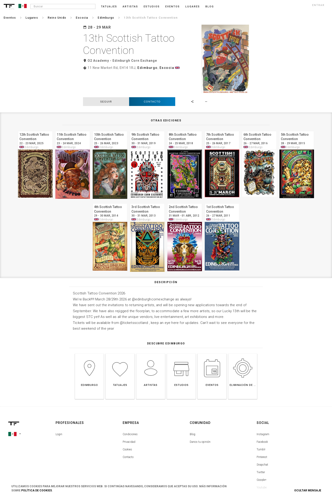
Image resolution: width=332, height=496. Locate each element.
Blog (192, 409)
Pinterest (262, 432)
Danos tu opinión (200, 417)
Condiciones (130, 409)
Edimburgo (147, 68)
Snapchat (262, 440)
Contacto (152, 77)
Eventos (172, 6)
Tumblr (261, 424)
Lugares (192, 6)
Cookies (127, 424)
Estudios (152, 6)
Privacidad (129, 417)
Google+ (262, 455)
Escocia (167, 68)
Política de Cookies (36, 490)
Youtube (262, 462)
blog (209, 6)
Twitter (261, 447)
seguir (106, 77)
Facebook (262, 417)
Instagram (263, 409)
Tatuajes (109, 6)
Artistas (130, 6)
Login (59, 409)
